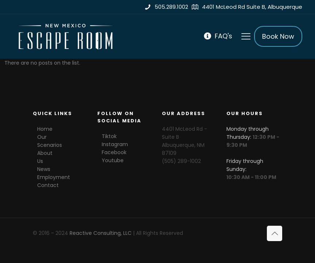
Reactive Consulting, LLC (101, 233)
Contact (48, 185)
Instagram (115, 144)
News (43, 169)
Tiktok (109, 136)
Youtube (113, 160)
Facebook (114, 152)
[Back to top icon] (274, 233)
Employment (53, 177)
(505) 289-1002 (181, 161)
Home (44, 129)
